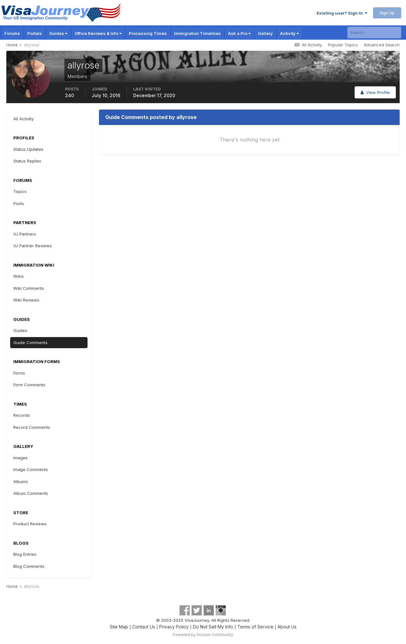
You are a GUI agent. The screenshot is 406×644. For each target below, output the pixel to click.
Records (21, 415)
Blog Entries (24, 554)
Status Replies (27, 160)
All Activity (23, 118)
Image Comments (30, 469)
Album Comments (30, 493)
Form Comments (29, 384)
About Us (287, 626)
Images (20, 457)
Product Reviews (30, 523)
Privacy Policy (174, 626)
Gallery (265, 33)
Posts (18, 203)
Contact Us (143, 626)
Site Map (119, 626)
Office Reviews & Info (98, 33)
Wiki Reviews (26, 299)
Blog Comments (28, 566)
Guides (58, 33)
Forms (19, 372)
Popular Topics (343, 44)
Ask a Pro (239, 33)
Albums (20, 481)
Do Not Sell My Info (213, 626)
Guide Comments (30, 342)
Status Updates (28, 149)
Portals (34, 33)
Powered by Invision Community (203, 634)
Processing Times (148, 33)
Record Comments (31, 427)
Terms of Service (255, 626)
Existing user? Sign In (342, 13)
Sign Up (387, 12)
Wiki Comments (28, 288)
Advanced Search (382, 44)
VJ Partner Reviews (32, 245)
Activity (289, 33)
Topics (20, 191)
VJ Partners (24, 233)
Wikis (18, 276)
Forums (12, 33)
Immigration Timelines (197, 33)
